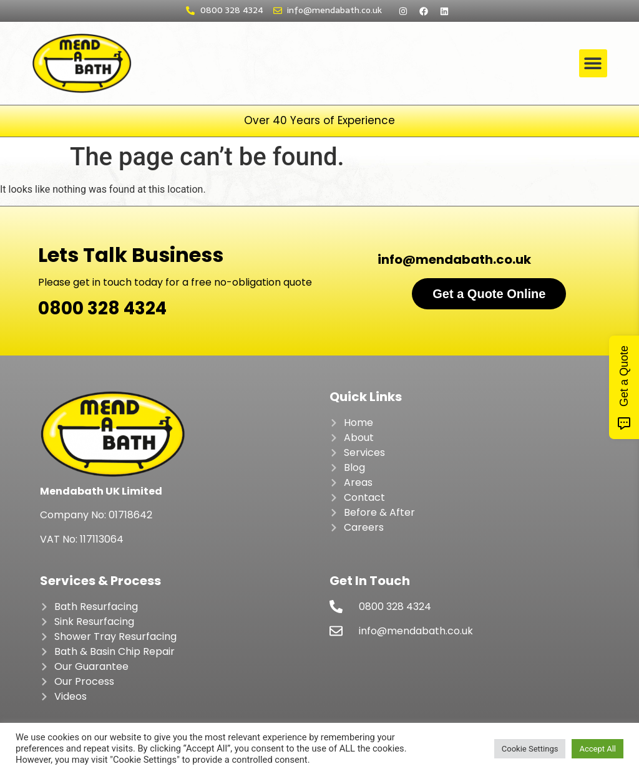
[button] (593, 63)
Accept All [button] (597, 748)
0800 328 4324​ (102, 308)
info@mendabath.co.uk (454, 259)
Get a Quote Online (488, 294)
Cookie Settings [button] (530, 748)
